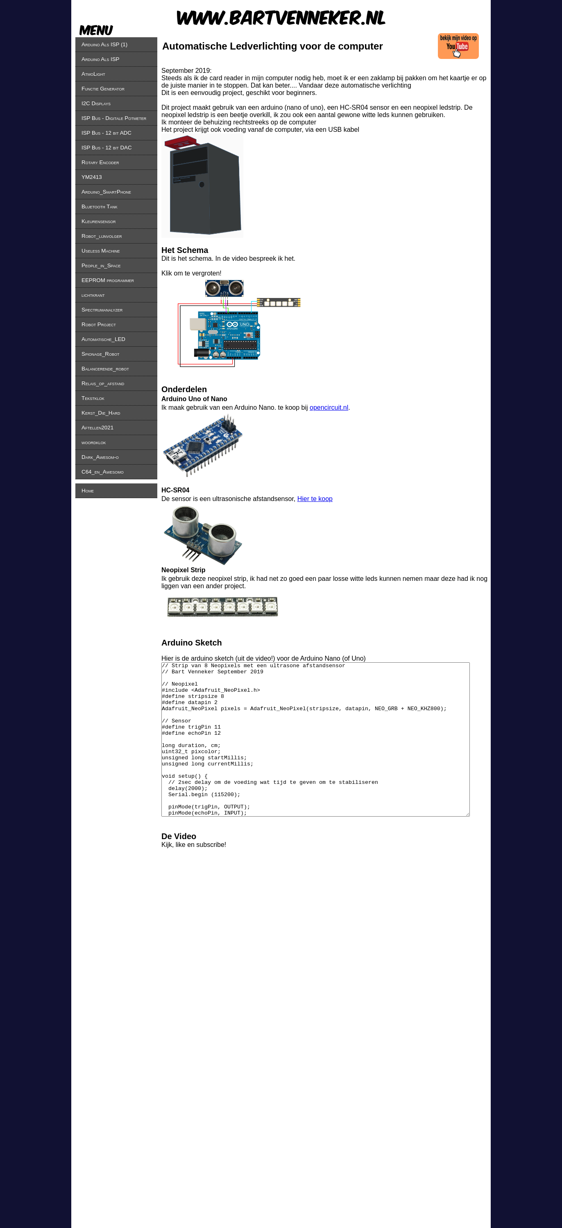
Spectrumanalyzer (102, 310)
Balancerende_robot (105, 369)
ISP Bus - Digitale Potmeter (114, 118)
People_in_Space (101, 265)
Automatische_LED (103, 339)
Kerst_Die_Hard (101, 413)
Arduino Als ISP (100, 59)
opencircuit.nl (329, 407)
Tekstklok (93, 398)
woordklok (94, 442)
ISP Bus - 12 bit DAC (107, 147)
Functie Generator (103, 89)
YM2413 (92, 177)
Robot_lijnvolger (102, 236)
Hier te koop (315, 498)
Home (88, 491)
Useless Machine (101, 251)
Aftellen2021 (97, 427)
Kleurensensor (99, 221)
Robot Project (99, 324)
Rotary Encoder (100, 162)
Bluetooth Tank (100, 206)
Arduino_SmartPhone (106, 192)
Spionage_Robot (100, 354)
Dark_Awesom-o (100, 457)
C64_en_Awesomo (103, 472)
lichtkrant (93, 295)
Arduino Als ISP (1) (104, 44)
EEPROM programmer (108, 280)
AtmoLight (93, 74)
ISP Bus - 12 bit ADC (106, 133)
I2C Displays (96, 103)
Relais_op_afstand (103, 383)
